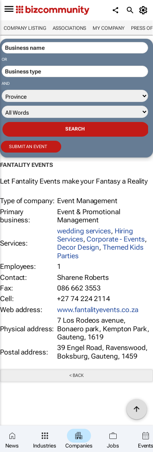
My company (108, 28)
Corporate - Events (115, 239)
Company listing (25, 28)
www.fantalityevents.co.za (97, 310)
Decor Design (78, 247)
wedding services (84, 231)
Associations (69, 28)
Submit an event (28, 146)
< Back (76, 375)
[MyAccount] (144, 10)
